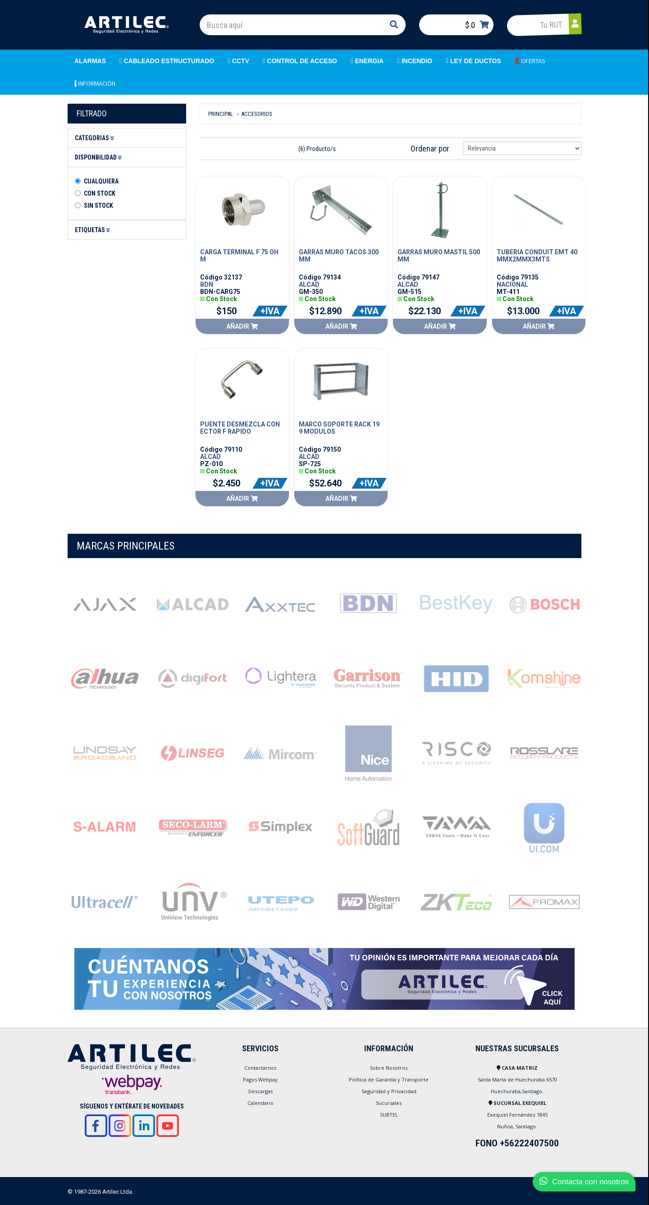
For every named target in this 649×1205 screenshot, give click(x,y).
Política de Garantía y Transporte (389, 1079)
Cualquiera (101, 181)
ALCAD (309, 284)
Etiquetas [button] (94, 230)
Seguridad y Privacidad (388, 1091)
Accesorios (256, 113)
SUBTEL (389, 1114)
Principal (220, 113)
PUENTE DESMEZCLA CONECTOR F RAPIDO (240, 428)
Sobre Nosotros (388, 1067)
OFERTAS (530, 61)
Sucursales (389, 1103)
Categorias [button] (96, 138)
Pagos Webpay (260, 1079)
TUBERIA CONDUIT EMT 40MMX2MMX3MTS (537, 255)
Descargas (260, 1091)
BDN (206, 284)
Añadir (242, 326)
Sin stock (98, 205)
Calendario (260, 1103)
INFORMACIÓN (94, 83)
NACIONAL (512, 284)
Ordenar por (430, 148)
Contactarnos (260, 1067)
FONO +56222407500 (517, 1143)
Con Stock (99, 193)
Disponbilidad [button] (99, 157)
